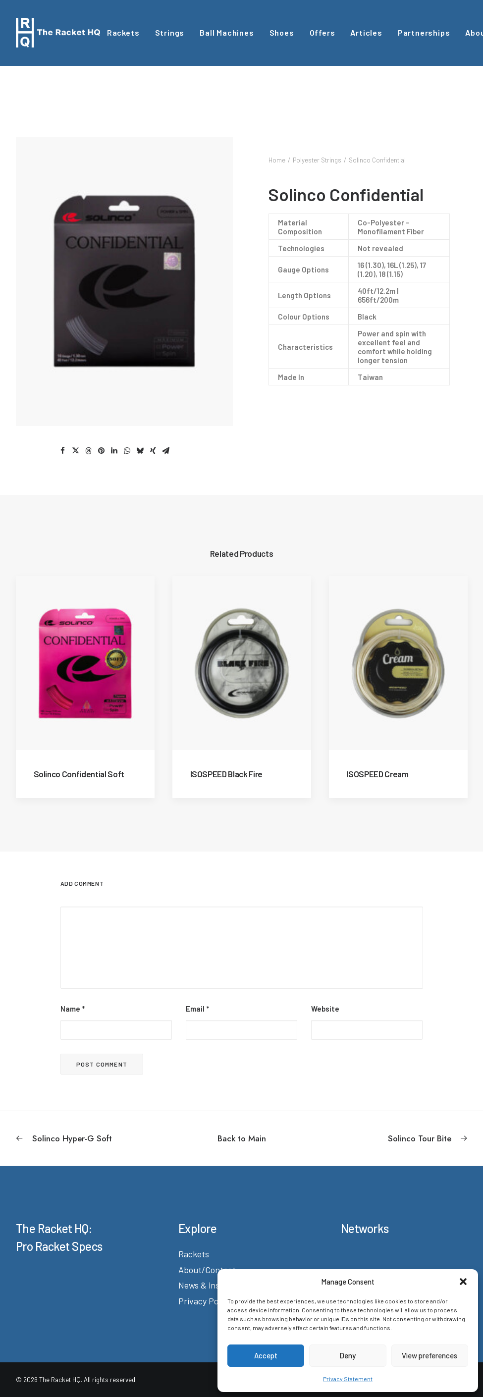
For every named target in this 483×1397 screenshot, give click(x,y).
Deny (347, 1355)
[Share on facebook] (63, 451)
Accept (265, 1355)
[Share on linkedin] (114, 451)
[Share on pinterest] (101, 451)
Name (72, 1008)
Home (276, 160)
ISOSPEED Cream (378, 774)
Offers (322, 32)
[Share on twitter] (76, 451)
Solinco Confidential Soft (79, 774)
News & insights (208, 1285)
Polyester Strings (317, 160)
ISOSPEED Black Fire (226, 774)
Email (197, 1008)
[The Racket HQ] (58, 33)
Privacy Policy (204, 1300)
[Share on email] (166, 451)
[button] (463, 1282)
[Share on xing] (153, 451)
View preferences (429, 1355)
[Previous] (106, 1138)
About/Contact (207, 1269)
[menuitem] (123, 32)
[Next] (377, 1138)
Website (325, 1008)
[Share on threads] (89, 451)
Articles (366, 32)
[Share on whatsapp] (127, 451)
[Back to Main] (241, 1138)
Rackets (123, 32)
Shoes (281, 32)
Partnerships (424, 32)
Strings (170, 32)
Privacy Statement (348, 1378)
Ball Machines (227, 32)
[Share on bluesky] (140, 451)
